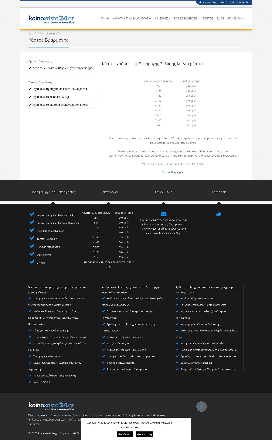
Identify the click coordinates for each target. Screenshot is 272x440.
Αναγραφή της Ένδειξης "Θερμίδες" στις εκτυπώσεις (209, 369)
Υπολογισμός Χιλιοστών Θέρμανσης (200, 324)
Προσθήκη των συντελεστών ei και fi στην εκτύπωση (209, 356)
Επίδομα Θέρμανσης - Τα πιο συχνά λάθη (203, 305)
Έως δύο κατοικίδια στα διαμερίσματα (128, 369)
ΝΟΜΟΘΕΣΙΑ (162, 18)
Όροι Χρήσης (44, 254)
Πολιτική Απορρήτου (48, 246)
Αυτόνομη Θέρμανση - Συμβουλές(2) (126, 350)
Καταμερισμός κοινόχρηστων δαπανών (202, 343)
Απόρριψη (144, 434)
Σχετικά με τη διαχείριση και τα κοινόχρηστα (59, 89)
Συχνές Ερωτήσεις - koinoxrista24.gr (56, 215)
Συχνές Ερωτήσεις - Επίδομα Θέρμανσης (59, 223)
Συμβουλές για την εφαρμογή (196, 362)
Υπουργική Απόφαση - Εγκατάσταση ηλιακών (131, 356)
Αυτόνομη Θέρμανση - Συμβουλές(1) (126, 337)
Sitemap (41, 262)
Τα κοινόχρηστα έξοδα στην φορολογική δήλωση (60, 337)
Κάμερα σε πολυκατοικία (120, 362)
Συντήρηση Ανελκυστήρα (47, 356)
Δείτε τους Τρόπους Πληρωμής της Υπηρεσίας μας (63, 68)
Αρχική (32, 33)
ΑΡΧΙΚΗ (104, 18)
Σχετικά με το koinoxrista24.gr (50, 97)
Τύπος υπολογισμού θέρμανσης (51, 330)
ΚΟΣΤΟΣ (208, 18)
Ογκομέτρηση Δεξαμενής (50, 231)
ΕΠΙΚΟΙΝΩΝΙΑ (236, 18)
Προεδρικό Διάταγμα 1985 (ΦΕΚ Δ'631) (54, 375)
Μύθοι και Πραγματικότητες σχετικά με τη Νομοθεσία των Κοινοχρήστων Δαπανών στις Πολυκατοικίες (53, 318)
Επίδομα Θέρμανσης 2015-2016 (198, 298)
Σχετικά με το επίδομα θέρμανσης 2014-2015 (60, 104)
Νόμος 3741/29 (41, 382)
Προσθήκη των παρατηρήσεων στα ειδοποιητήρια (208, 350)
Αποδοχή (124, 434)
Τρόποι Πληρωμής (172, 172)
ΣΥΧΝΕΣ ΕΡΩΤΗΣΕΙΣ (186, 18)
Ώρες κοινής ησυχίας (118, 343)
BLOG (220, 18)
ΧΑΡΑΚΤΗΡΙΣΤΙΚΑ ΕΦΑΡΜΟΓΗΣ (132, 18)
